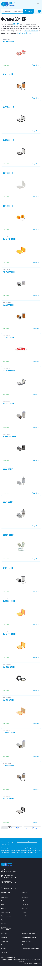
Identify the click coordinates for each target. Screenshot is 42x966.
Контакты (3, 923)
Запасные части (26, 941)
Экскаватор (4, 952)
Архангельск (5, 844)
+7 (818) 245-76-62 (10, 889)
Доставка (3, 905)
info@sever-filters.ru (24, 33)
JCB (23, 901)
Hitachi (24, 912)
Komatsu (24, 908)
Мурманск (37, 850)
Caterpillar (25, 897)
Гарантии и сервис (6, 916)
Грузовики (4, 937)
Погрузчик (4, 945)
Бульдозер (4, 933)
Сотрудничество (5, 912)
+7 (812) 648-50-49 (10, 877)
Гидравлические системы (29, 937)
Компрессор (4, 941)
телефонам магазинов (31, 31)
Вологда (30, 850)
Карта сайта (4, 920)
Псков (26, 852)
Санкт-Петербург (22, 842)
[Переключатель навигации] (38, 4)
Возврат (3, 908)
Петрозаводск (5, 852)
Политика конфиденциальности (32, 963)
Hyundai (24, 916)
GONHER (16, 24)
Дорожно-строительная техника (31, 945)
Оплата (3, 901)
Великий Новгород (17, 852)
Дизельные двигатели (28, 933)
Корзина (3, 927)
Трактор (3, 949)
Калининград (32, 842)
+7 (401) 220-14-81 (10, 883)
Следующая (36, 828)
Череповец (23, 850)
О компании (4, 897)
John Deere (25, 905)
